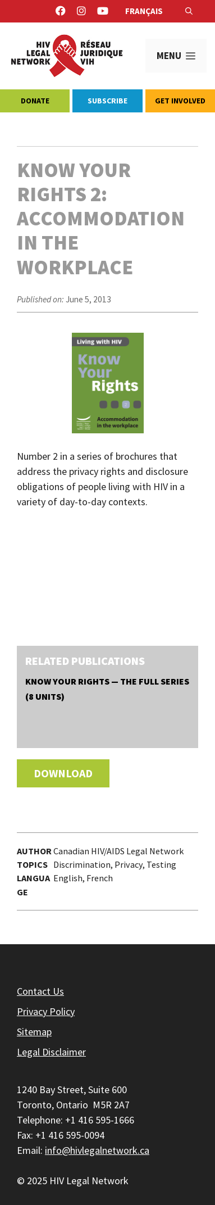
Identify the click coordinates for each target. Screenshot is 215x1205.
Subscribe (107, 101)
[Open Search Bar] (189, 11)
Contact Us (40, 991)
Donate (35, 101)
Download (63, 773)
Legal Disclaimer (51, 1051)
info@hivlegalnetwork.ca (97, 1150)
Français (144, 11)
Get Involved (180, 101)
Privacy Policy (46, 1011)
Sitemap (34, 1031)
